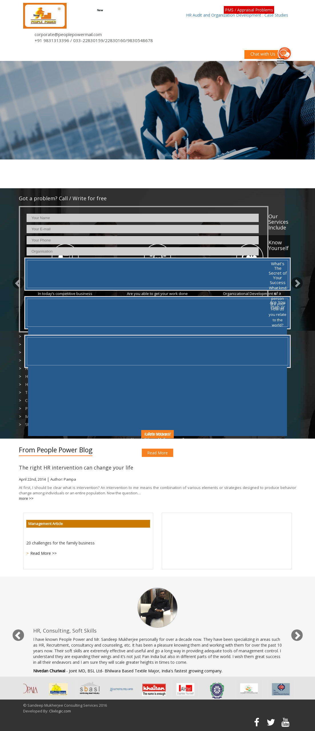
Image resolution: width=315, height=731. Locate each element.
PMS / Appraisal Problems (249, 10)
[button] (15, 280)
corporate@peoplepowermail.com (68, 34)
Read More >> (43, 553)
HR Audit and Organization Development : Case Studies (237, 15)
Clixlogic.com (60, 711)
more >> (26, 498)
